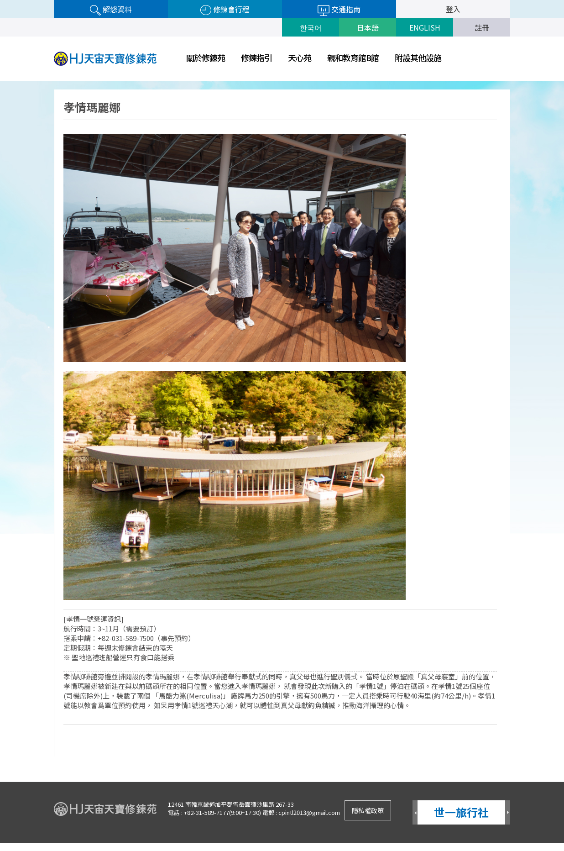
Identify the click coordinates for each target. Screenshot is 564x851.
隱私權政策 (368, 810)
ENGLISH (424, 27)
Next (507, 812)
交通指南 (339, 10)
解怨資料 (111, 10)
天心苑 (299, 57)
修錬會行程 (225, 10)
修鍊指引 (256, 57)
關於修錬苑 (205, 57)
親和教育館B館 (353, 57)
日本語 (368, 27)
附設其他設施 (418, 57)
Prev (415, 812)
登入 (453, 9)
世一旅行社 (461, 812)
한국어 (311, 27)
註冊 (482, 27)
